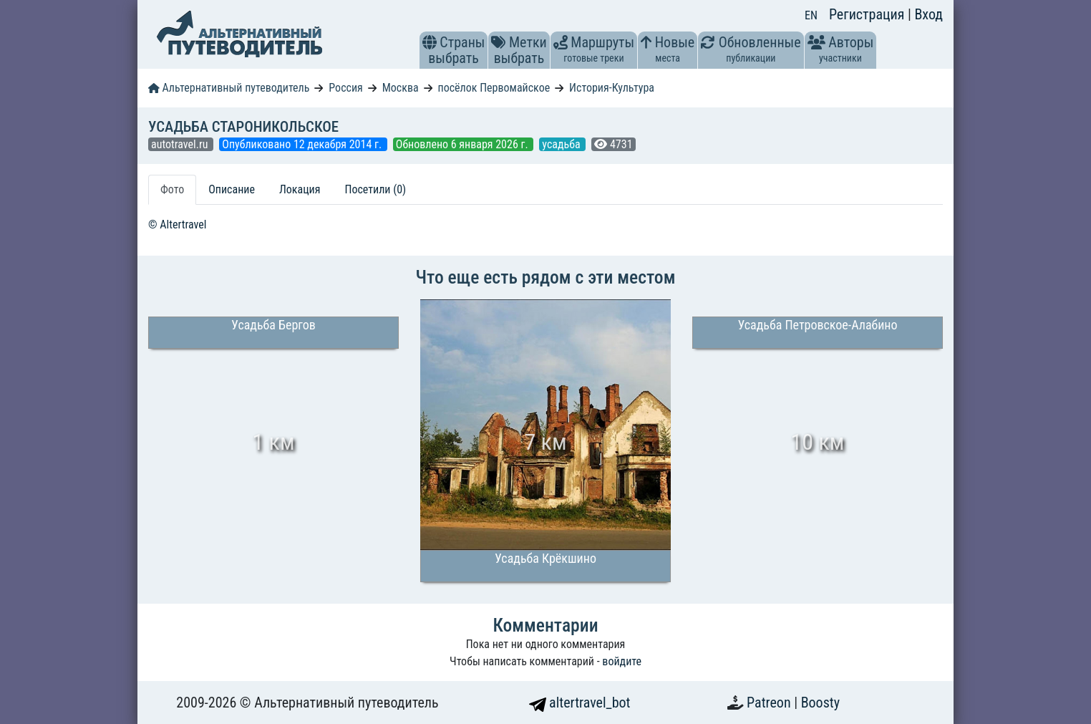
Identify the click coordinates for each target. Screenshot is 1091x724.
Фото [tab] (172, 189)
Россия (345, 88)
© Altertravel (177, 224)
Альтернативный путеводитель (228, 88)
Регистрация (868, 14)
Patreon (770, 702)
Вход (928, 14)
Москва (400, 88)
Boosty (820, 702)
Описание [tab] (231, 189)
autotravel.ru (180, 144)
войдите (621, 661)
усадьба (562, 144)
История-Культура (611, 88)
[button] (429, 42)
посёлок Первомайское (494, 88)
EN (811, 15)
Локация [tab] (300, 189)
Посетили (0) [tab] (375, 189)
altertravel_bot (580, 702)
